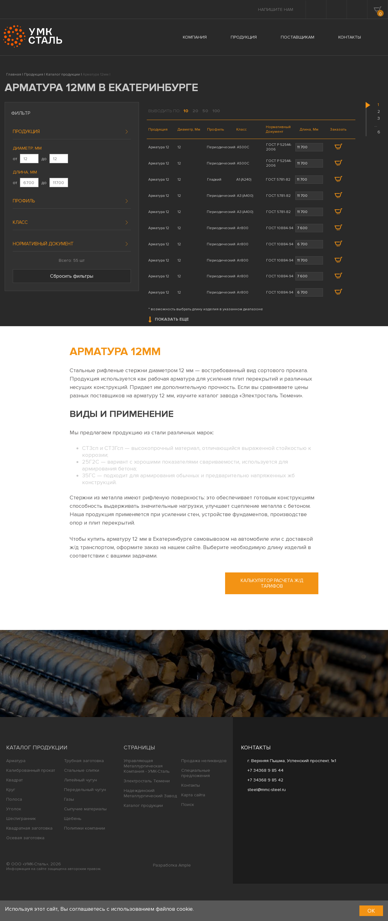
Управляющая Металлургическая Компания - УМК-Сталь (147, 803)
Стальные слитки (81, 807)
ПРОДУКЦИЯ (244, 37)
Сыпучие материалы (85, 846)
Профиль (24, 201)
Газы (69, 836)
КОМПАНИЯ (195, 37)
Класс (20, 222)
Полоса (14, 836)
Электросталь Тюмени (147, 818)
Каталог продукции (36, 784)
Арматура (15, 798)
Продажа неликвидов (204, 798)
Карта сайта (193, 832)
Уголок (13, 846)
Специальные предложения (195, 810)
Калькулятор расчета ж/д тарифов (272, 620)
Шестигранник (21, 856)
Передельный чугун (85, 827)
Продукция (26, 131)
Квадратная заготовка (29, 865)
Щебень (72, 856)
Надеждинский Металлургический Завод (150, 830)
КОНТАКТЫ (349, 37)
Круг (10, 827)
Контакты (190, 822)
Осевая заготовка (25, 875)
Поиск (187, 842)
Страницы (139, 784)
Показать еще (168, 357)
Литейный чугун (80, 817)
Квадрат (14, 817)
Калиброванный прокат (30, 807)
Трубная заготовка (84, 798)
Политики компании (84, 865)
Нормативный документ (43, 244)
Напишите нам (275, 9)
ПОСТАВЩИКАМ (297, 37)
